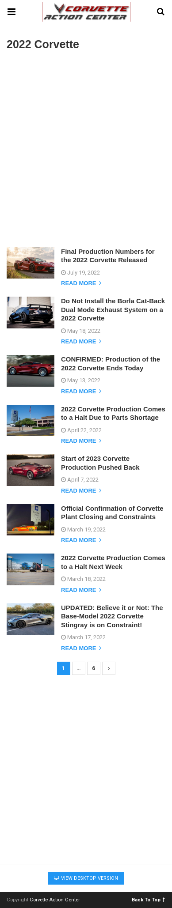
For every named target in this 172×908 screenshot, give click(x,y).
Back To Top (148, 899)
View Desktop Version (86, 878)
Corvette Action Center (55, 900)
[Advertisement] (86, 148)
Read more (81, 283)
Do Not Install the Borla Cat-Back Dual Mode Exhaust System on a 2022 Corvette (113, 309)
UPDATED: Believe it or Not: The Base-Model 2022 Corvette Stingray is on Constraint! (112, 616)
